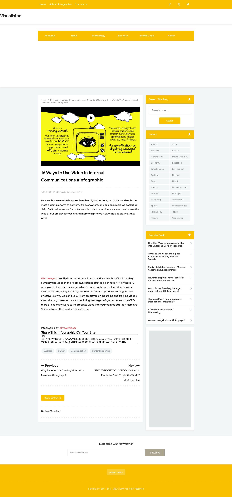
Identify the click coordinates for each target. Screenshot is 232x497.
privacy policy (116, 472)
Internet (155, 193)
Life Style (176, 193)
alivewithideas (68, 328)
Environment (178, 169)
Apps (174, 144)
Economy (155, 162)
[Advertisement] (116, 64)
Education (177, 162)
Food (153, 181)
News (74, 35)
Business (123, 35)
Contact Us (81, 4)
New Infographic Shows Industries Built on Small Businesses (166, 279)
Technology (98, 35)
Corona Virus (157, 156)
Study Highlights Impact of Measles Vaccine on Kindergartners (166, 268)
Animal (154, 144)
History (154, 187)
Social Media (147, 35)
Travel (175, 211)
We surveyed (48, 278)
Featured (50, 35)
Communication (78, 351)
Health (171, 35)
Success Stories (179, 205)
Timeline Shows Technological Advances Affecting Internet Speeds (164, 256)
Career (61, 351)
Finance (175, 175)
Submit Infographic (60, 4)
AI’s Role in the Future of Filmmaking (161, 311)
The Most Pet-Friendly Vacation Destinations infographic (164, 300)
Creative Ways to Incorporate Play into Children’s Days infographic (166, 244)
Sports (154, 205)
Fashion (154, 175)
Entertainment (157, 169)
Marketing (156, 199)
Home (42, 4)
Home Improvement (181, 187)
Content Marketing (101, 351)
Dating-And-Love (180, 156)
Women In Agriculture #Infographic (167, 320)
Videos (154, 218)
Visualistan (119, 489)
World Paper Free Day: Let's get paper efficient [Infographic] (164, 289)
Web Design (177, 218)
